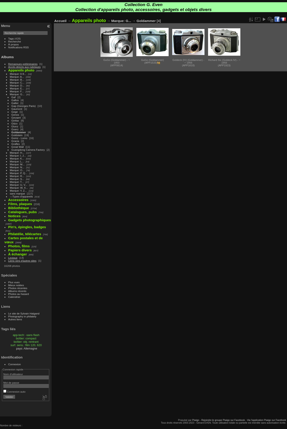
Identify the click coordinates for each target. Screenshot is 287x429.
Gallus (15, 100)
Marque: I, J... (18, 155)
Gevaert (16, 117)
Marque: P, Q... (18, 173)
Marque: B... (17, 79)
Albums (7, 57)
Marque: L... (17, 161)
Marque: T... (17, 181)
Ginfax (15, 120)
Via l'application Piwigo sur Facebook (266, 420)
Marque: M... (17, 164)
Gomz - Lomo (19, 138)
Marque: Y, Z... (18, 190)
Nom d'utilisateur (13, 374)
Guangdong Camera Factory (28, 149)
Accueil (60, 21)
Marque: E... (17, 88)
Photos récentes (17, 288)
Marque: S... (17, 178)
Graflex (15, 143)
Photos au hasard (18, 293)
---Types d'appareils (21, 196)
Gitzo (14, 123)
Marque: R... (17, 176)
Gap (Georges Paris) (23, 105)
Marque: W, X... (19, 187)
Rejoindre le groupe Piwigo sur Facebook (223, 420)
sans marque (17, 193)
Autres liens (15, 319)
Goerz (15, 129)
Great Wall (17, 146)
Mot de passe (11, 382)
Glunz (14, 126)
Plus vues (14, 282)
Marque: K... (17, 158)
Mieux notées (16, 285)
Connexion (14, 364)
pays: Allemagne (26, 348)
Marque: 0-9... (18, 73)
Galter (15, 103)
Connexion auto (14, 391)
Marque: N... (17, 167)
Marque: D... (17, 85)
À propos (13, 44)
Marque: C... (17, 82)
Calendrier (14, 296)
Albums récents (17, 291)
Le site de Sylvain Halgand (23, 313)
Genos (15, 114)
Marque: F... (17, 91)
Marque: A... (17, 76)
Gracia (15, 140)
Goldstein (17, 135)
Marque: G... (17, 94)
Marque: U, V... (18, 184)
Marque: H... (17, 152)
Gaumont (16, 108)
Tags (11, 38)
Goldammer (18, 132)
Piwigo (195, 420)
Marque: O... (17, 170)
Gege (14, 111)
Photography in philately (22, 316)
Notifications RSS (18, 47)
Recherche (14, 41)
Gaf (13, 97)
